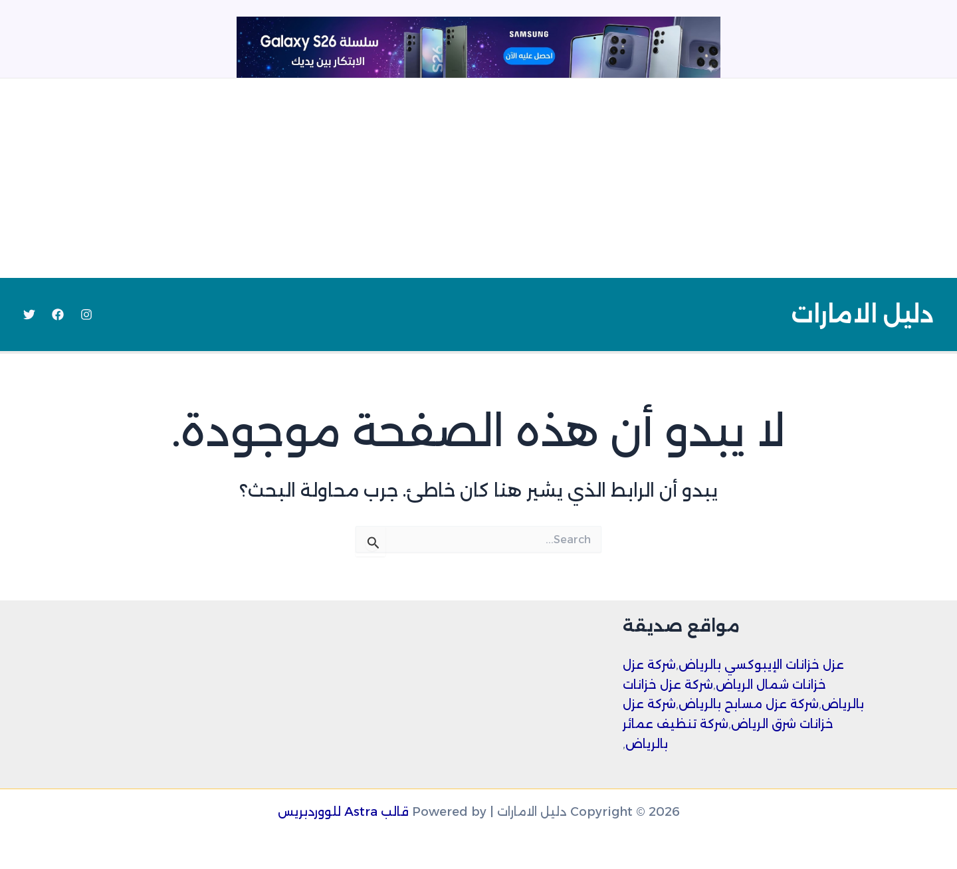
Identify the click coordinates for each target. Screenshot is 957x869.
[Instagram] (86, 314)
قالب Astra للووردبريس (343, 812)
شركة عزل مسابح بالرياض (749, 704)
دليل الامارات (862, 314)
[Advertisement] (478, 178)
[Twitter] (29, 314)
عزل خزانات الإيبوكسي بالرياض (761, 665)
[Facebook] (58, 314)
